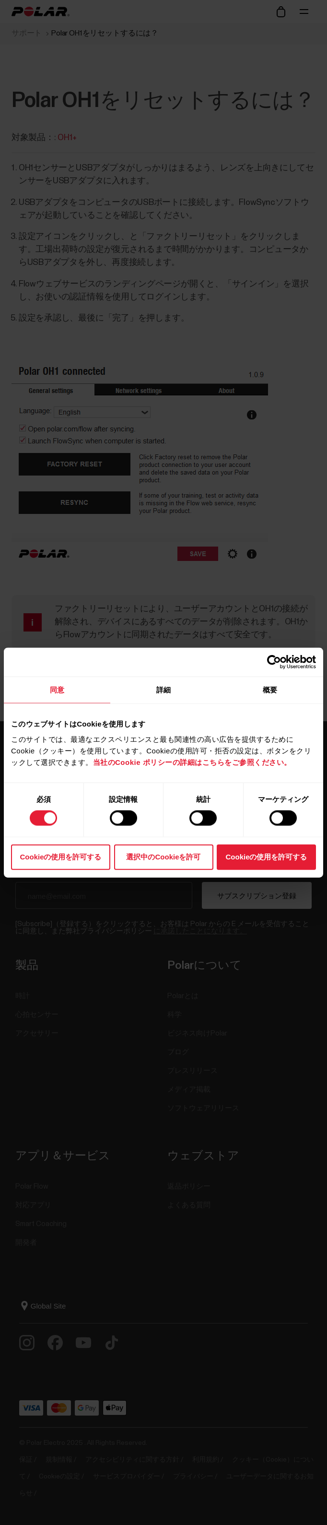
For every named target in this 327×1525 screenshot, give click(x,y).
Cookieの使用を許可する (60, 856)
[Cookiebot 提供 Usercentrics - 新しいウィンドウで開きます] (274, 662)
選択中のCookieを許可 (163, 856)
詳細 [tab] (163, 690)
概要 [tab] (270, 690)
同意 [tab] (57, 690)
